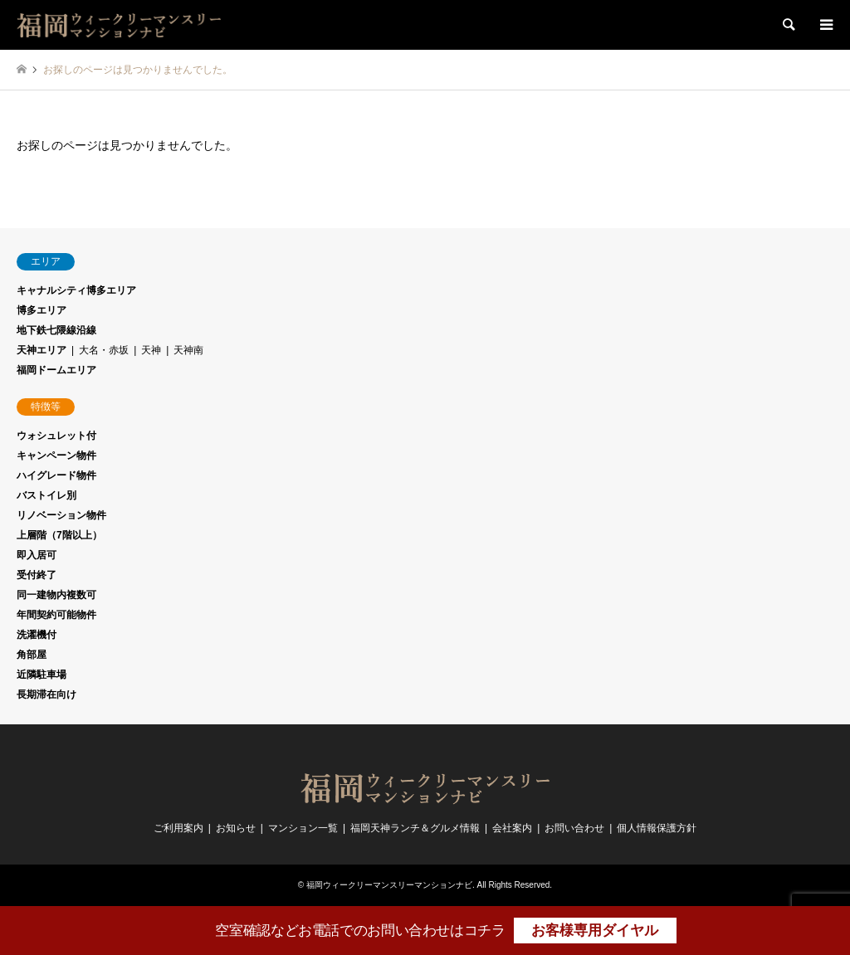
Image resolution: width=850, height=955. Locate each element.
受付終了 (36, 575)
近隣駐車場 (41, 674)
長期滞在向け (46, 694)
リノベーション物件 (61, 515)
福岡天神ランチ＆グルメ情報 (415, 828)
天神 (151, 350)
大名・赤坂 (104, 350)
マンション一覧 (303, 828)
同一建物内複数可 (56, 595)
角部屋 (31, 654)
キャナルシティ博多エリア (76, 290)
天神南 (188, 350)
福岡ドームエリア (56, 370)
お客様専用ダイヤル (594, 930)
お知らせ (236, 828)
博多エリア (41, 310)
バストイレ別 (46, 495)
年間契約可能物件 (56, 615)
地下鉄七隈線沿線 (56, 330)
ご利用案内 (178, 828)
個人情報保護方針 (656, 828)
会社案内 (512, 828)
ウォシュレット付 (56, 435)
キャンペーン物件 (56, 455)
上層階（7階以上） (59, 535)
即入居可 (36, 555)
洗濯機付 (36, 635)
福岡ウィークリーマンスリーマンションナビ (389, 884)
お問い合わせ (574, 828)
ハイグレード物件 (56, 475)
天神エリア (41, 350)
